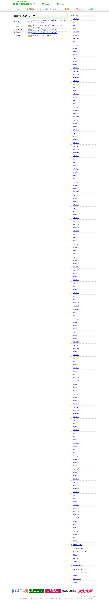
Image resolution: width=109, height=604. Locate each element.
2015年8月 (76, 420)
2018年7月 (76, 319)
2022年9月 (76, 156)
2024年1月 (76, 107)
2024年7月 (76, 87)
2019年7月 (76, 280)
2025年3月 (76, 61)
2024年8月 (76, 84)
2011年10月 (76, 518)
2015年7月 (76, 423)
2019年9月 (76, 273)
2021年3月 (76, 214)
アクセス (64, 4)
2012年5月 (76, 498)
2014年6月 (76, 449)
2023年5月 (76, 133)
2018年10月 (76, 309)
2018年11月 (76, 306)
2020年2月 (76, 257)
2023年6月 (76, 130)
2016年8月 (76, 387)
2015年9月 (76, 417)
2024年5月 (76, 94)
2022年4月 (76, 172)
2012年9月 (76, 492)
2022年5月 (76, 169)
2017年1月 (76, 374)
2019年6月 (76, 283)
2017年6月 (76, 361)
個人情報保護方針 (91, 596)
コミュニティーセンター (80, 551)
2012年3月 (76, 501)
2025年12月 (76, 32)
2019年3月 (76, 293)
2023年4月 (76, 136)
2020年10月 (76, 231)
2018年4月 (76, 329)
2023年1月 (76, 143)
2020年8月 (76, 237)
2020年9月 (76, 234)
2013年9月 (76, 472)
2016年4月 (76, 394)
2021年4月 (76, 211)
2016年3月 (76, 397)
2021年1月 (76, 221)
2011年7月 (76, 528)
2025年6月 (76, 51)
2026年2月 (76, 25)
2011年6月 (76, 531)
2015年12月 (76, 407)
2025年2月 (76, 64)
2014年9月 (76, 443)
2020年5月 (76, 247)
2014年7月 (76, 446)
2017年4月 (76, 368)
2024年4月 (76, 97)
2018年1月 (76, 338)
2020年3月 (76, 254)
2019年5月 (76, 286)
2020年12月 (76, 224)
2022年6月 (76, 165)
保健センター (77, 558)
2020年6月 (76, 244)
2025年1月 (76, 68)
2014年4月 (76, 456)
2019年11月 (76, 267)
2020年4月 (76, 250)
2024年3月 (76, 100)
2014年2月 (76, 462)
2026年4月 (76, 19)
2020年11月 (76, 227)
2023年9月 (76, 120)
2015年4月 (76, 430)
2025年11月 (76, 35)
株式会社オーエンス (70, 598)
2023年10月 (76, 117)
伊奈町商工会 (81, 598)
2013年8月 (76, 475)
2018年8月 (76, 315)
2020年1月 (76, 260)
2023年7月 (76, 126)
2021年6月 (76, 205)
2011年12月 (76, 511)
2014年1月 (76, 466)
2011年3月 (76, 541)
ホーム (83, 596)
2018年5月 (76, 325)
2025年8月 (76, 45)
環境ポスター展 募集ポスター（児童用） (44, 33)
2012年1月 (76, 508)
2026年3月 (76, 22)
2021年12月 (76, 185)
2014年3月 (76, 459)
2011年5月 (76, 534)
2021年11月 (76, 188)
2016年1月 (76, 404)
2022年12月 (76, 146)
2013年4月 (76, 482)
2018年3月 (76, 332)
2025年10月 (76, 38)
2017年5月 (76, 364)
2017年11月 (76, 345)
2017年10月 (76, 348)
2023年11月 (76, 113)
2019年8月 (76, 276)
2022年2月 (76, 178)
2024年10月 (76, 77)
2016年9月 (76, 384)
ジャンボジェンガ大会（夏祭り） (42, 36)
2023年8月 (76, 123)
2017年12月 (76, 342)
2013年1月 (76, 485)
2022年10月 (76, 152)
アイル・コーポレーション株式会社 (54, 598)
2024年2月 (76, 103)
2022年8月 (76, 159)
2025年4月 (76, 58)
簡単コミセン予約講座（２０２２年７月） (44, 30)
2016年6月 (76, 391)
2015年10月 (76, 413)
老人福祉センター (78, 548)
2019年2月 (76, 296)
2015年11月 (76, 410)
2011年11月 (76, 514)
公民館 (75, 561)
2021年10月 (76, 192)
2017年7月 (76, 358)
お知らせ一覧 (77, 545)
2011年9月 (76, 521)
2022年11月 (76, 149)
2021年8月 (76, 198)
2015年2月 (76, 436)
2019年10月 (76, 270)
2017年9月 (76, 351)
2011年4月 (76, 537)
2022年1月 (76, 182)
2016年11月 (76, 377)
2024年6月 (76, 90)
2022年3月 (76, 175)
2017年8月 (76, 355)
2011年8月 (76, 524)
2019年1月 (76, 299)
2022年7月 (76, 162)
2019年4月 (76, 289)
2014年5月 (76, 452)
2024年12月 (76, 71)
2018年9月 (76, 312)
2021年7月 (76, 201)
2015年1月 (76, 439)
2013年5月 (76, 479)
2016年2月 (76, 400)
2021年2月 (76, 218)
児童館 (75, 555)
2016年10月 (76, 381)
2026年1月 (76, 28)
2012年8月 (76, 495)
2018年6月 (76, 322)
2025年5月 (76, 55)
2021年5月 (76, 208)
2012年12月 (76, 488)
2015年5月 (76, 426)
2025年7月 (76, 48)
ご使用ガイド (49, 4)
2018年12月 (76, 302)
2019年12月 (76, 263)
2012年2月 (76, 505)
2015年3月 (76, 433)
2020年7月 (76, 240)
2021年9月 (76, 195)
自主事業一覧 (77, 565)
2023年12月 (76, 110)
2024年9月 (76, 81)
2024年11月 (76, 74)
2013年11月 (76, 469)
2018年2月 (76, 335)
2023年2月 (76, 139)
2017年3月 (76, 371)
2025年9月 (76, 41)
